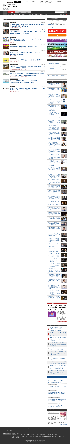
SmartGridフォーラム (56, 434)
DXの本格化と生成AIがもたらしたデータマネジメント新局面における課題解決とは (54, 260)
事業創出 (17, 14)
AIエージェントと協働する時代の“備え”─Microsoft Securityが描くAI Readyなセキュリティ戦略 (54, 138)
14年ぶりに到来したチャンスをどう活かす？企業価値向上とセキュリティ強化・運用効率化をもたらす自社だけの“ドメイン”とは (54, 123)
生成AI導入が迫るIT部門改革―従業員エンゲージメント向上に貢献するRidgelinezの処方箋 (54, 128)
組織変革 (24, 47)
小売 (14, 55)
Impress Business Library (52, 24)
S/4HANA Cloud (17, 42)
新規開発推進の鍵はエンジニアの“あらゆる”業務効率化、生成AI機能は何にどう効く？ (54, 208)
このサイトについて (6, 428)
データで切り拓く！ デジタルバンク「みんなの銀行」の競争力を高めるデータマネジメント (54, 218)
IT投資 (16, 61)
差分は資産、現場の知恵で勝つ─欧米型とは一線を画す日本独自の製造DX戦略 (54, 213)
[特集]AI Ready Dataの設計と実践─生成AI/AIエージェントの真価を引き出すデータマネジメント (57, 307)
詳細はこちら (62, 424)
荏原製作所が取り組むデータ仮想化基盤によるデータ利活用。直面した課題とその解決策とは (54, 275)
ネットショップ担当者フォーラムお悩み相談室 (32, 436)
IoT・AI (55, 1)
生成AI (20, 27)
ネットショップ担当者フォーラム (18, 436)
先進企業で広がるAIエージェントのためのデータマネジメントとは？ (54, 84)
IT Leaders (10, 6)
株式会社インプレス (15, 433)
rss (8, 9)
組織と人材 (37, 14)
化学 (13, 42)
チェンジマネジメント (14, 47)
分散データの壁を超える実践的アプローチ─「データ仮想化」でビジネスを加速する (54, 265)
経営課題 (11, 12)
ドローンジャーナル (60, 436)
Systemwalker (15, 76)
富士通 (11, 76)
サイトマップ (55, 428)
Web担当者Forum (33, 434)
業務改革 (11, 14)
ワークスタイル (30, 14)
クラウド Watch (48, 434)
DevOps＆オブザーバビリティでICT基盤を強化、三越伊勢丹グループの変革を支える (54, 245)
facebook (6, 9)
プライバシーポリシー (37, 428)
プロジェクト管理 (24, 69)
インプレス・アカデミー (16, 437)
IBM (11, 91)
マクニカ (15, 34)
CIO (13, 61)
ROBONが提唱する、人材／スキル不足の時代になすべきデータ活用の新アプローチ (54, 234)
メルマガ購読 (17, 428)
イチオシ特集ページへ (61, 321)
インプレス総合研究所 (41, 434)
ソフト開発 (50, 1)
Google (17, 55)
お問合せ (4, 430)
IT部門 (11, 61)
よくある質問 (9, 430)
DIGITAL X (54, 436)
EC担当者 (46, 1)
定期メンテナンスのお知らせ (53, 71)
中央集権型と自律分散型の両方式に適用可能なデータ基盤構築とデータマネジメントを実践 (54, 255)
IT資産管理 (14, 91)
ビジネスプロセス (20, 34)
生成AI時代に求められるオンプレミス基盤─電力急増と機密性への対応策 (54, 133)
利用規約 (12, 428)
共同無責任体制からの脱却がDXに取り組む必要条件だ (24, 46)
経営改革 (20, 47)
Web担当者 (41, 1)
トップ (5, 13)
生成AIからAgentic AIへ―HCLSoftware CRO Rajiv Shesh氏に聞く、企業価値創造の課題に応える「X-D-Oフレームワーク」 (54, 145)
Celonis (11, 34)
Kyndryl (11, 27)
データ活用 (22, 14)
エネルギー (41, 2)
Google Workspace (16, 69)
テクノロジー (19, 12)
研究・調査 (59, 1)
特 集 (27, 12)
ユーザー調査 (15, 27)
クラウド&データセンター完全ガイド (18, 434)
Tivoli (18, 91)
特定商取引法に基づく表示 (47, 428)
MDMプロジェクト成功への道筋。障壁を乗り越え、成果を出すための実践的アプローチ (54, 223)
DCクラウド (26, 1)
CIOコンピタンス (44, 14)
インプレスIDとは (52, 27)
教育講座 (50, 2)
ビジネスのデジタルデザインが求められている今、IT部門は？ (26, 60)
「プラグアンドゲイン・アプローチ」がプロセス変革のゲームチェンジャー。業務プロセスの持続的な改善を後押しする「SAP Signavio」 (54, 163)
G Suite (11, 55)
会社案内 (30, 428)
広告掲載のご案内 (24, 428)
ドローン (45, 2)
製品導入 (33, 1)
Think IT (27, 434)
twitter (4, 9)
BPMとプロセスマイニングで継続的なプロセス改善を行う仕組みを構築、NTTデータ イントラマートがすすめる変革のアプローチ (54, 170)
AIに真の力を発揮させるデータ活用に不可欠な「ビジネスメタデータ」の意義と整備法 (54, 186)
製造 (11, 42)
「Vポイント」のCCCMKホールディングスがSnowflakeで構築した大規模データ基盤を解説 (54, 250)
